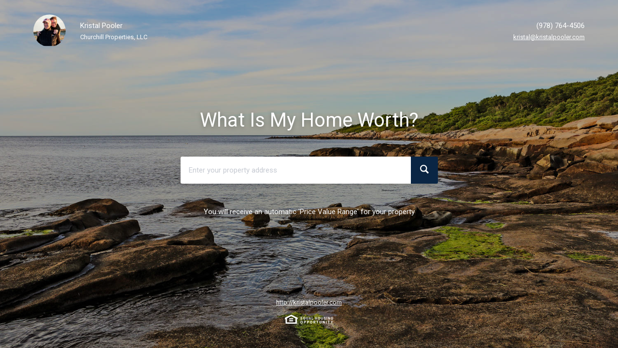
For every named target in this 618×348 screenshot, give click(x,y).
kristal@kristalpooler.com (549, 37)
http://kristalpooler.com (309, 302)
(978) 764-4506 (560, 25)
